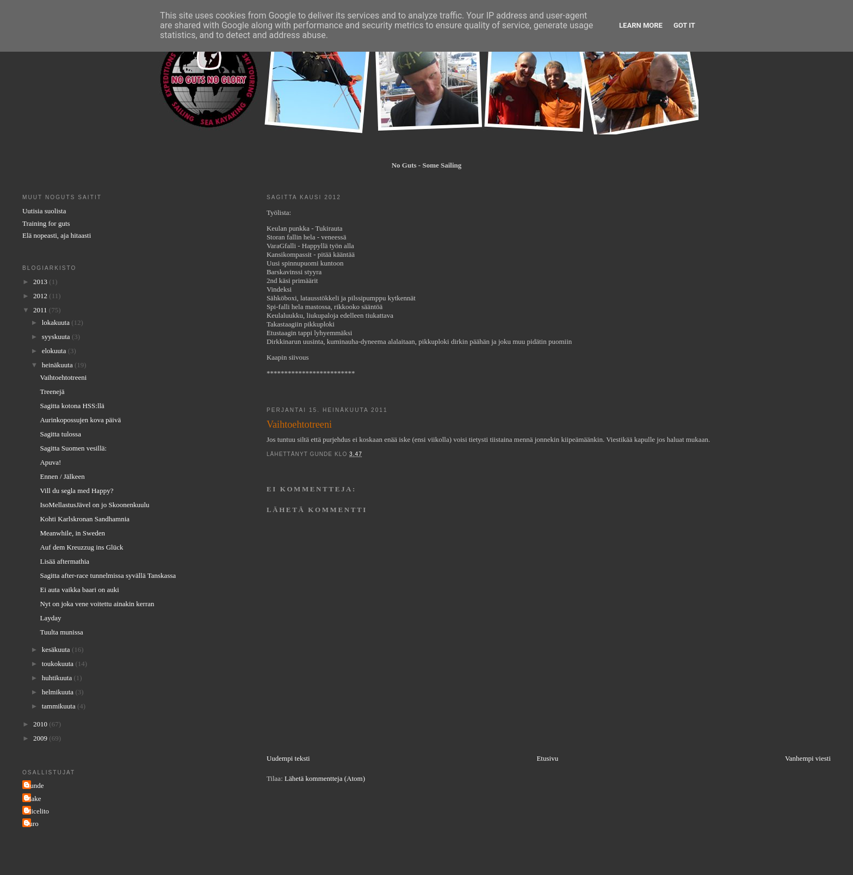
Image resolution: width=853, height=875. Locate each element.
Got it (684, 25)
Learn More (641, 25)
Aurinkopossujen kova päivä (80, 420)
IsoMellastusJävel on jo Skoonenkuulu (94, 505)
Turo (32, 823)
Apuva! (50, 462)
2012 (41, 296)
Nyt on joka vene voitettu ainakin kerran (97, 604)
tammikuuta (59, 706)
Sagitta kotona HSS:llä (72, 406)
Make (33, 798)
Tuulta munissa (61, 632)
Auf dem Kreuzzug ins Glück (81, 547)
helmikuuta (59, 692)
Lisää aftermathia (64, 561)
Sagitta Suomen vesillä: (73, 448)
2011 (41, 310)
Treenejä (52, 391)
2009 (41, 738)
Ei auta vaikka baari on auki (79, 590)
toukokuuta (59, 664)
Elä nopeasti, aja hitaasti (56, 235)
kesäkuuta (57, 649)
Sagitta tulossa (60, 434)
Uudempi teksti (288, 758)
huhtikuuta (58, 678)
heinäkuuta (58, 365)
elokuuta (55, 351)
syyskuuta (57, 336)
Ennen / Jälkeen (62, 476)
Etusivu (547, 758)
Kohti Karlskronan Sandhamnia (84, 519)
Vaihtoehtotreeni (63, 377)
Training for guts (46, 223)
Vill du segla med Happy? (76, 490)
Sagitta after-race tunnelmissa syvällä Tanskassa (108, 575)
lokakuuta (57, 322)
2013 (41, 282)
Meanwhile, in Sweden (72, 533)
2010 (41, 724)
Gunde (34, 785)
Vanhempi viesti (808, 758)
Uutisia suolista (44, 211)
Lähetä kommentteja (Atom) (325, 778)
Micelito (37, 811)
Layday (50, 618)
